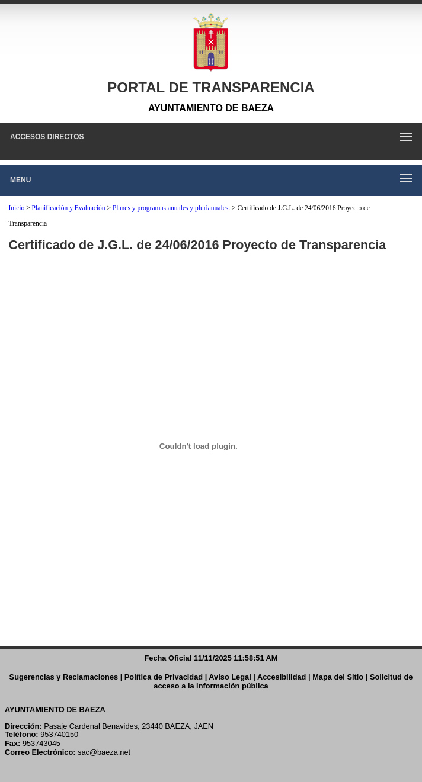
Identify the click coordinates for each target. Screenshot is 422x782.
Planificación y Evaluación (68, 207)
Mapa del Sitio (337, 676)
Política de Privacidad (163, 676)
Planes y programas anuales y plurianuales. (171, 207)
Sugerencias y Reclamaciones (64, 676)
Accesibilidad (281, 676)
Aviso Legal (230, 676)
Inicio (16, 207)
